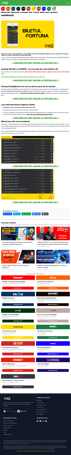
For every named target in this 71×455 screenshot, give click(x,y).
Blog (4, 432)
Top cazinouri (40, 407)
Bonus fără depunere (42, 409)
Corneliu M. (4, 246)
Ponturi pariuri (40, 402)
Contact (5, 430)
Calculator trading (7, 434)
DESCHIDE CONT (18, 288)
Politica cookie (7, 427)
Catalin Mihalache (41, 246)
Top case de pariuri (41, 405)
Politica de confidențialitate (10, 423)
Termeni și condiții (7, 425)
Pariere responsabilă (8, 421)
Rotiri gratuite (40, 414)
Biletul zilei (39, 400)
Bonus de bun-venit (41, 411)
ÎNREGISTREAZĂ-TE (53, 304)
